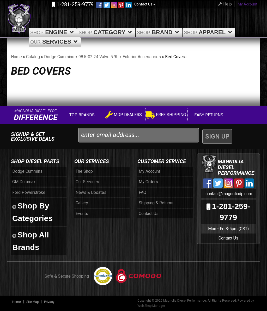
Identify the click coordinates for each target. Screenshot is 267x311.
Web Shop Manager (151, 306)
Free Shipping (166, 115)
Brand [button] (159, 32)
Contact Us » (144, 4)
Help (223, 4)
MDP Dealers (123, 115)
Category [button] (106, 32)
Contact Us (228, 238)
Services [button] (55, 41)
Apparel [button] (209, 32)
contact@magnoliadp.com (228, 193)
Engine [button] (52, 32)
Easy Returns (208, 114)
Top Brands (81, 114)
